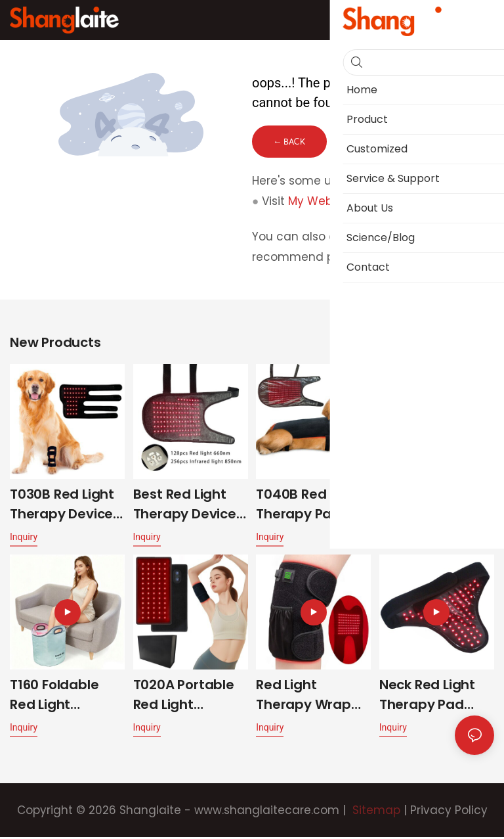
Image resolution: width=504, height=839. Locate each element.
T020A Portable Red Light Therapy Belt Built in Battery (183, 696)
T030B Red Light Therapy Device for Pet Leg (62, 506)
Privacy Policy (449, 812)
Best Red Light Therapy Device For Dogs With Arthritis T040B (184, 506)
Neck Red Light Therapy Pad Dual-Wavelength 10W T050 (434, 696)
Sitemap (374, 812)
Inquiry (23, 538)
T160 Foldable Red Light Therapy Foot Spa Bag (54, 696)
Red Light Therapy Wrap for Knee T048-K (310, 696)
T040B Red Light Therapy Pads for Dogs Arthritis (313, 506)
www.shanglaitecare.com (266, 812)
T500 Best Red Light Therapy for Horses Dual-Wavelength (436, 506)
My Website (320, 202)
